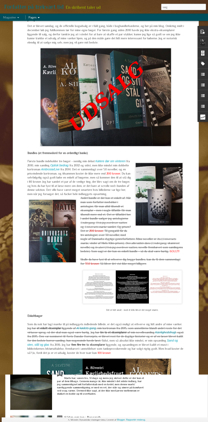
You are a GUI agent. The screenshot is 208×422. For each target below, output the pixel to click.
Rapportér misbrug (135, 419)
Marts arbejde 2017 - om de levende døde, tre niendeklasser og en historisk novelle (96, 324)
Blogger (121, 419)
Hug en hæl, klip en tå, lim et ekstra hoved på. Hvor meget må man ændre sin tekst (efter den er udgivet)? (103, 277)
